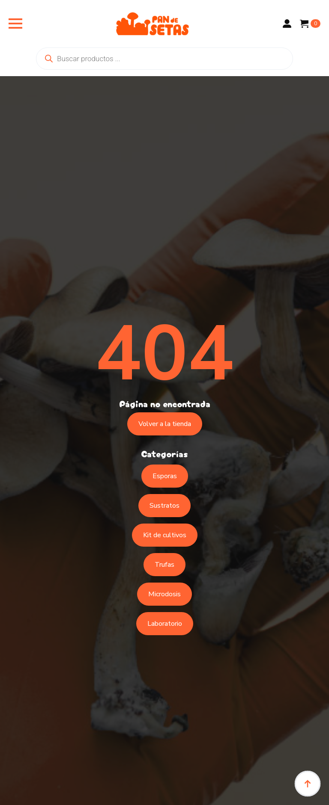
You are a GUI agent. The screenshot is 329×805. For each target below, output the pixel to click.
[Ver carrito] (310, 23)
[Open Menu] (15, 23)
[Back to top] (307, 783)
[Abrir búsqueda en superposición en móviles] (164, 58)
